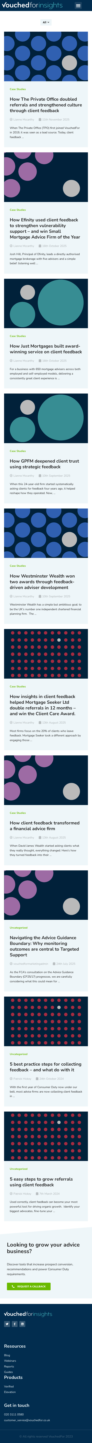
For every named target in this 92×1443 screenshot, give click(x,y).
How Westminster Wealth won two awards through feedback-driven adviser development (42, 582)
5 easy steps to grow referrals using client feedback (41, 1182)
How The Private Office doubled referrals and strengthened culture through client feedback (46, 105)
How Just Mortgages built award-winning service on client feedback (46, 349)
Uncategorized (19, 928)
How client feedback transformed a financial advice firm (45, 826)
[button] (78, 5)
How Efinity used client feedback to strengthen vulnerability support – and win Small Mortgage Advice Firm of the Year (45, 228)
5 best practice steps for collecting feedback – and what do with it (45, 1067)
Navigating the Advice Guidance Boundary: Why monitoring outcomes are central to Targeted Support (44, 946)
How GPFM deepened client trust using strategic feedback (44, 464)
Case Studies (18, 89)
